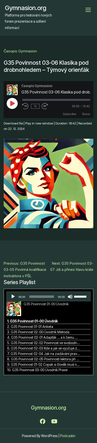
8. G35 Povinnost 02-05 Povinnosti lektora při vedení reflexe (43, 359)
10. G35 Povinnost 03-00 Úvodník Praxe (37, 370)
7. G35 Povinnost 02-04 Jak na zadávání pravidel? (43, 353)
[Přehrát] (13, 296)
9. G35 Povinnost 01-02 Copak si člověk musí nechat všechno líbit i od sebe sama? (43, 364)
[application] (48, 296)
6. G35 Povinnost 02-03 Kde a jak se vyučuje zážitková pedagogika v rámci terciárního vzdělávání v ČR (43, 348)
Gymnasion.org (25, 8)
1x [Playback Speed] (35, 106)
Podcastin (67, 436)
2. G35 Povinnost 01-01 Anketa (30, 326)
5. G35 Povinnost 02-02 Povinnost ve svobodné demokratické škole (43, 343)
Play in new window (39, 123)
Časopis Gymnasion (20, 51)
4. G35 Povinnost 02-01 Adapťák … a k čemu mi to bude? (43, 337)
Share (86, 114)
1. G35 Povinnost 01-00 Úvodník (32, 321)
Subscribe (69, 114)
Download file (13, 123)
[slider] (41, 296)
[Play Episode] (12, 103)
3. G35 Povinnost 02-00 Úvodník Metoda (38, 332)
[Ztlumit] (70, 296)
